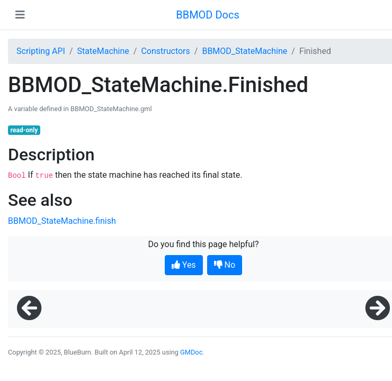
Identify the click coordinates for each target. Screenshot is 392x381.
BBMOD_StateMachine (244, 51)
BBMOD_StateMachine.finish (62, 221)
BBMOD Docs (207, 14)
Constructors (165, 51)
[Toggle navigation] (20, 15)
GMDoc (191, 352)
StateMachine (103, 51)
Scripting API (40, 51)
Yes (184, 265)
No (225, 265)
